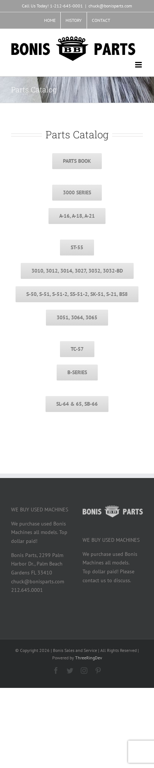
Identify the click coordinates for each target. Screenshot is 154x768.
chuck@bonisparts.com (110, 6)
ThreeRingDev (88, 657)
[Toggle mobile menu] (139, 65)
